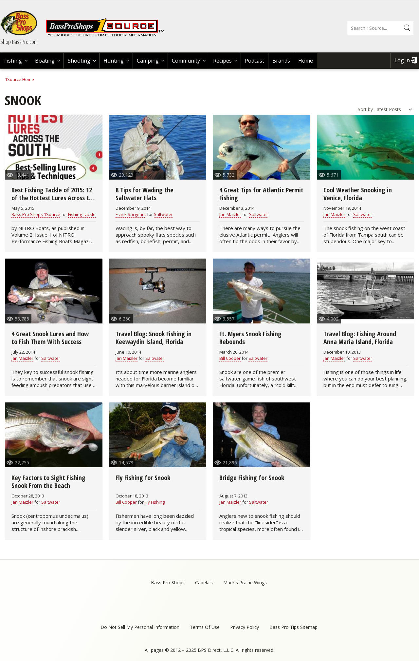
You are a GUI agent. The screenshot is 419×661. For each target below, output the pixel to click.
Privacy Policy (244, 627)
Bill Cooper (230, 358)
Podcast (254, 60)
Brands (281, 60)
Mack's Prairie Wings (245, 582)
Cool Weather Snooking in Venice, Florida (357, 193)
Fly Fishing (155, 502)
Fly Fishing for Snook (143, 477)
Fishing (13, 60)
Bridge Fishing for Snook (251, 477)
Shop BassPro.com (19, 41)
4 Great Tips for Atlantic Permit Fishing (261, 193)
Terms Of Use (205, 627)
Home (305, 60)
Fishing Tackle (82, 214)
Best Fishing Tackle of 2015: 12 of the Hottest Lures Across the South (53, 197)
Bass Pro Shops (168, 582)
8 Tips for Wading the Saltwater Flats (144, 193)
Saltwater (163, 214)
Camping (148, 60)
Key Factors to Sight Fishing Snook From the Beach (48, 481)
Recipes (222, 60)
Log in (402, 60)
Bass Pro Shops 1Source (35, 214)
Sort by (365, 109)
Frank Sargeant (131, 214)
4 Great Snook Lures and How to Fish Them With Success (50, 337)
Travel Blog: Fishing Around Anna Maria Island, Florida (359, 337)
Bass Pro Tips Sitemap (293, 627)
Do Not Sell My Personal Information (139, 627)
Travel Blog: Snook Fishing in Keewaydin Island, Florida (153, 337)
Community (186, 60)
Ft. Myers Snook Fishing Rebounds (250, 337)
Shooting (79, 60)
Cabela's (204, 582)
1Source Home (19, 79)
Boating (45, 60)
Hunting (113, 60)
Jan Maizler (230, 214)
